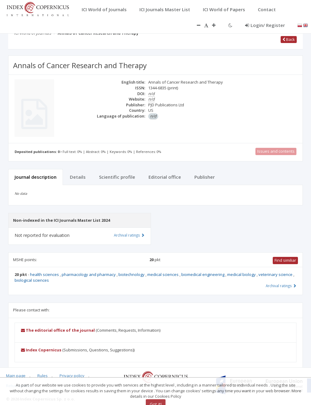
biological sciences (32, 280)
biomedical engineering (203, 274)
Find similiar (285, 260)
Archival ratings (281, 285)
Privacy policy (72, 375)
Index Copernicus (41, 350)
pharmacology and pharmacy (89, 274)
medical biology (242, 274)
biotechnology (131, 274)
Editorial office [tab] (165, 177)
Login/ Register (265, 25)
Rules (42, 375)
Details (78, 177)
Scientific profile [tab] (117, 177)
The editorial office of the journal (58, 330)
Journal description (35, 177)
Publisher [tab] (204, 177)
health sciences (45, 274)
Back (288, 39)
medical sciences (163, 274)
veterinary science (275, 274)
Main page (16, 375)
